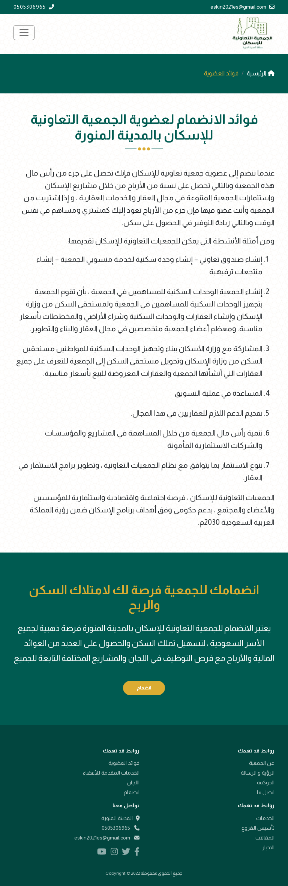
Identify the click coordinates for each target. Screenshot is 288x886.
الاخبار (268, 847)
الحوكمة (265, 782)
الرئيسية (260, 73)
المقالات (264, 838)
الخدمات (265, 818)
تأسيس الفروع (258, 828)
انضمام (144, 688)
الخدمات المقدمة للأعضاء (111, 773)
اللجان (133, 782)
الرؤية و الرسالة (257, 773)
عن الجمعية (261, 763)
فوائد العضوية (124, 763)
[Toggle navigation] (24, 32)
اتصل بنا (265, 792)
